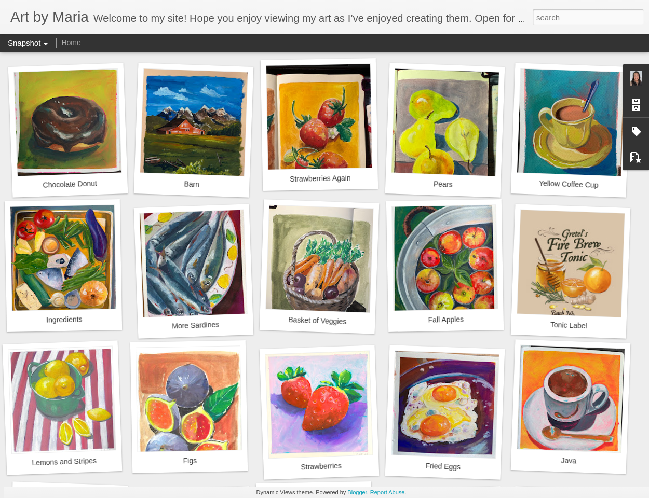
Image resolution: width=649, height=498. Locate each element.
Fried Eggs (443, 466)
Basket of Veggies (317, 320)
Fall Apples (446, 319)
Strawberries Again (320, 178)
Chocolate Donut (70, 184)
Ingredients (64, 319)
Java (568, 460)
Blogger (357, 492)
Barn (191, 183)
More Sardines (196, 325)
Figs (190, 461)
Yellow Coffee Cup (569, 184)
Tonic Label (568, 325)
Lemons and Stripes (64, 462)
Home (70, 42)
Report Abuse (387, 492)
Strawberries (321, 467)
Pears (443, 183)
